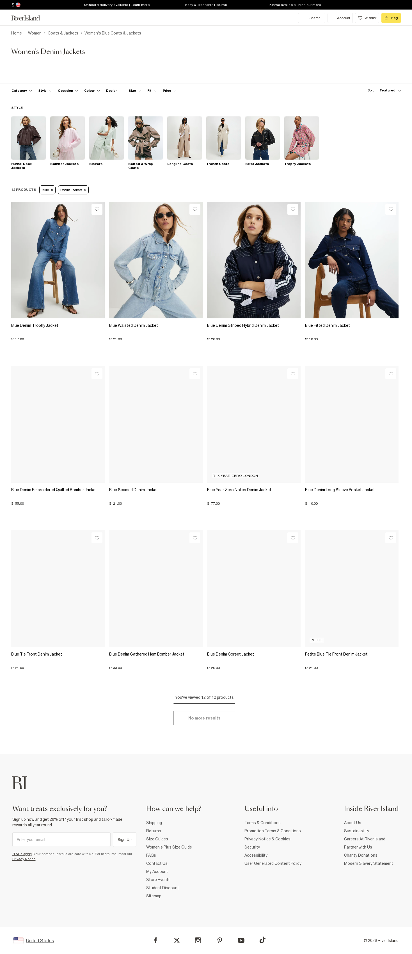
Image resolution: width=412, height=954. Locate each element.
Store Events (158, 879)
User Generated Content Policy (272, 863)
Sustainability (356, 831)
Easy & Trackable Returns (206, 5)
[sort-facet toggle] (383, 90)
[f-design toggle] (114, 91)
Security (252, 847)
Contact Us (157, 863)
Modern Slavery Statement (368, 863)
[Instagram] (198, 940)
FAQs (151, 855)
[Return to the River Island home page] (29, 18)
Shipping (154, 822)
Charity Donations (360, 855)
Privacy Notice (24, 859)
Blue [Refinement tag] (47, 190)
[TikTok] (262, 940)
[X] (176, 940)
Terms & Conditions (262, 822)
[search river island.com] (311, 18)
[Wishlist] (96, 209)
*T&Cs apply (22, 854)
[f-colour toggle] (92, 91)
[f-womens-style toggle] (45, 91)
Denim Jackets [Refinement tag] (73, 190)
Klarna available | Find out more (295, 5)
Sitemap (153, 896)
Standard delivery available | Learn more (117, 5)
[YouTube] (241, 940)
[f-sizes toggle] (135, 91)
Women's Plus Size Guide (169, 847)
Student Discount (162, 888)
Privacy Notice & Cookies (267, 839)
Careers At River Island (364, 839)
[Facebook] (155, 940)
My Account (157, 871)
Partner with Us (358, 847)
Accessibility (255, 855)
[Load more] (204, 718)
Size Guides (157, 839)
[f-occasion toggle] (68, 91)
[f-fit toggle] (152, 91)
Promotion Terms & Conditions (272, 831)
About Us (352, 822)
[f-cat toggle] (22, 91)
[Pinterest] (219, 940)
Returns (153, 831)
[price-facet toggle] (169, 91)
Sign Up (125, 839)
